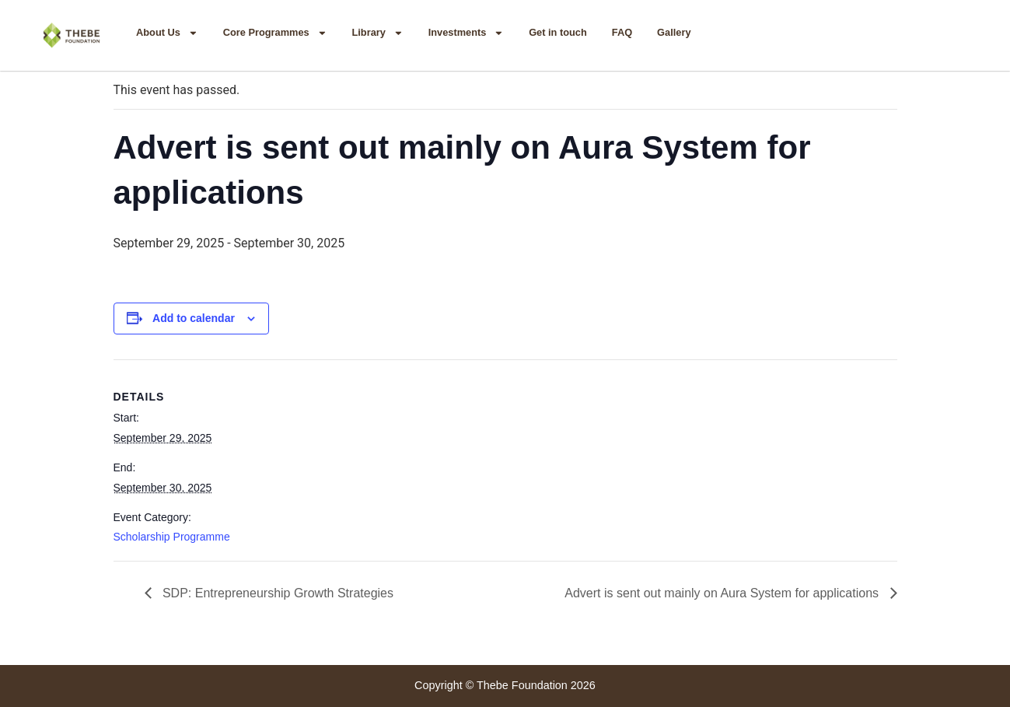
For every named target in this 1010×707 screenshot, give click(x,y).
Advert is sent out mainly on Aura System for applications (723, 593)
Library (377, 33)
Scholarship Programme (172, 536)
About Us (167, 33)
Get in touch (558, 32)
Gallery (673, 32)
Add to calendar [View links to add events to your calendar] (193, 318)
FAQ (622, 32)
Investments (466, 33)
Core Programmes (275, 33)
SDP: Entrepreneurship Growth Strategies (276, 593)
